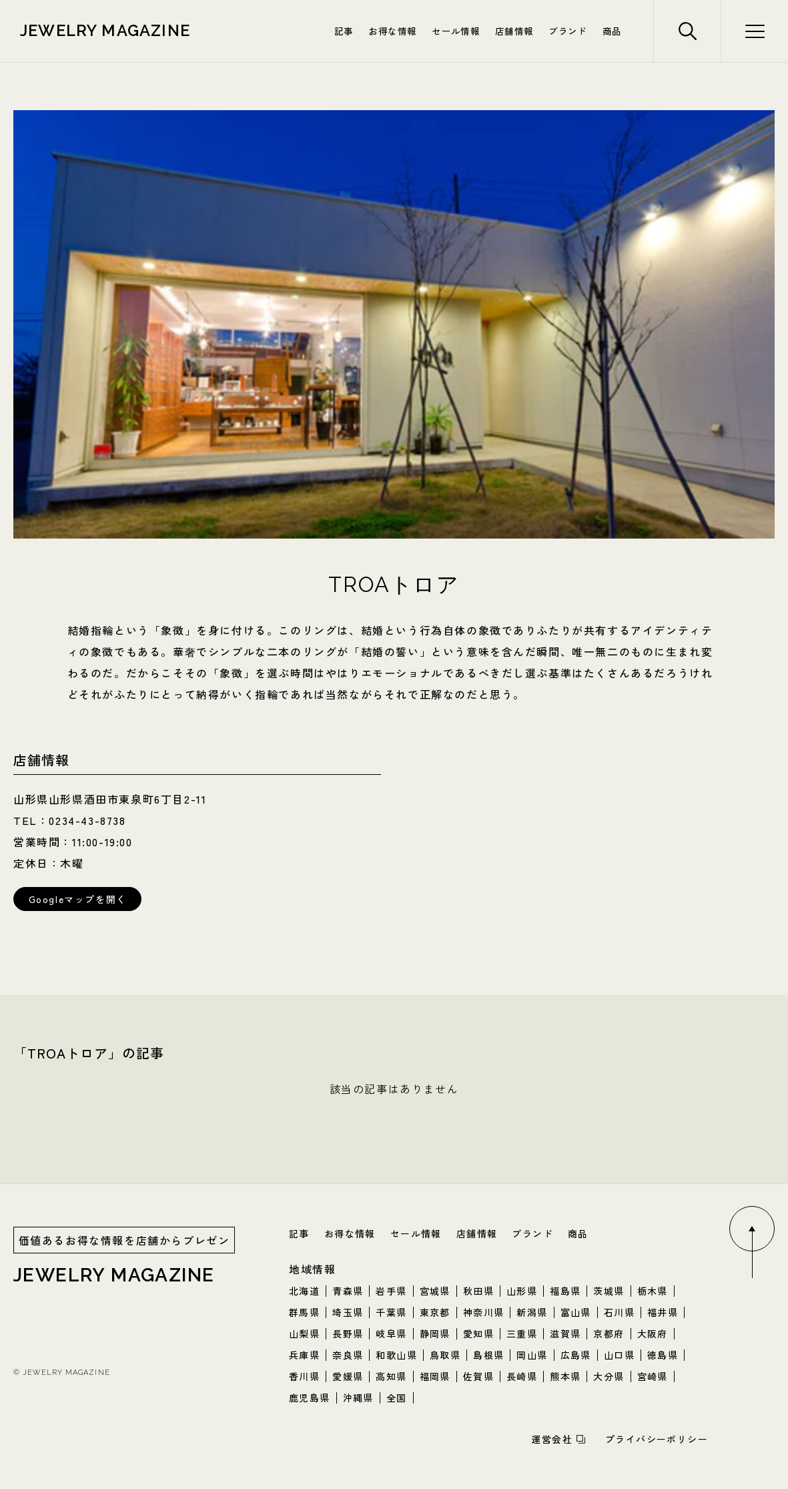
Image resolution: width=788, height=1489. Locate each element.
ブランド (567, 30)
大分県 (608, 1376)
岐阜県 (391, 1333)
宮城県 (435, 1290)
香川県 (304, 1376)
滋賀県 (565, 1333)
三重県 (521, 1333)
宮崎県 (652, 1376)
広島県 (575, 1355)
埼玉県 (347, 1312)
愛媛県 (347, 1376)
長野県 (347, 1333)
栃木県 (652, 1290)
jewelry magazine (105, 30)
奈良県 (347, 1355)
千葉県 (391, 1312)
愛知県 (478, 1333)
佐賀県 (478, 1376)
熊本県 (565, 1376)
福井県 (662, 1312)
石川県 (619, 1312)
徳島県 (662, 1355)
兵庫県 (304, 1355)
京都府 (608, 1333)
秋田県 (478, 1290)
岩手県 (391, 1290)
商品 (612, 30)
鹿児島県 (309, 1397)
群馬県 (304, 1312)
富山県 (575, 1312)
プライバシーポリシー (656, 1439)
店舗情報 (514, 30)
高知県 (391, 1376)
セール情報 (456, 30)
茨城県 (608, 1290)
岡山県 (531, 1355)
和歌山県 (396, 1355)
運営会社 (551, 1439)
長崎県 (521, 1376)
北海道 (304, 1290)
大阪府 (652, 1333)
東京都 (435, 1312)
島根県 (488, 1355)
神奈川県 (483, 1312)
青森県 (347, 1290)
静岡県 (435, 1333)
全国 (396, 1397)
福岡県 (435, 1376)
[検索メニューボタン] (754, 31)
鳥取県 (445, 1355)
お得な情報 (392, 30)
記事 (344, 30)
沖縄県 (358, 1397)
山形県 (521, 1290)
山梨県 (304, 1333)
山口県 (619, 1355)
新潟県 (531, 1312)
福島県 (565, 1290)
